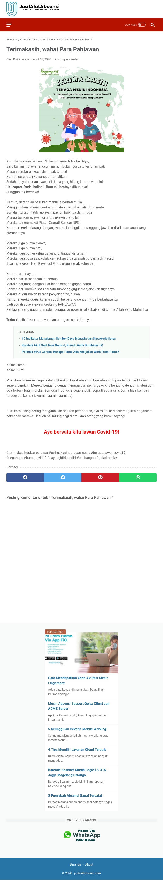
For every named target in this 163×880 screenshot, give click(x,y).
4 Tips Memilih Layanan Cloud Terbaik (77, 750)
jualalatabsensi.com (87, 873)
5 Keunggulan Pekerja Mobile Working (77, 729)
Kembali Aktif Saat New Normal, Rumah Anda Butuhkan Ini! (62, 345)
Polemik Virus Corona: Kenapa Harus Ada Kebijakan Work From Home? (70, 352)
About (89, 864)
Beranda (76, 864)
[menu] (11, 25)
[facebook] (25, 477)
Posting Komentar (67, 59)
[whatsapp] (138, 477)
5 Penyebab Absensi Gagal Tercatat (75, 796)
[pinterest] (100, 477)
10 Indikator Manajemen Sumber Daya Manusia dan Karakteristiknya (69, 339)
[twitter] (63, 477)
